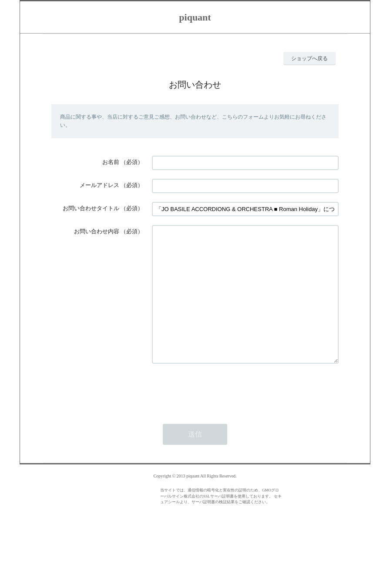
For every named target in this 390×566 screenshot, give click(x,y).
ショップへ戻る (309, 58)
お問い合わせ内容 (96, 231)
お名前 (110, 162)
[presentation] (218, 416)
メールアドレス (99, 185)
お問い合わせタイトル (91, 208)
